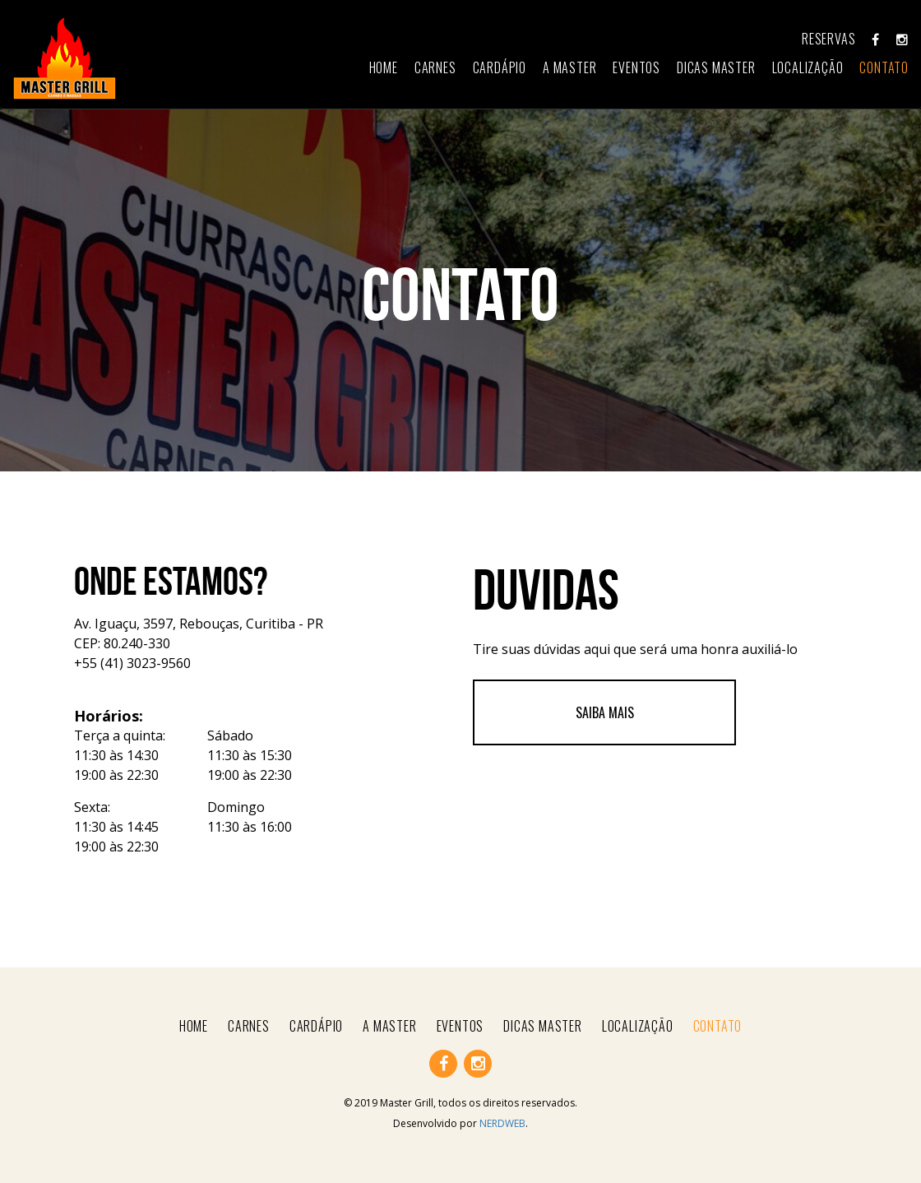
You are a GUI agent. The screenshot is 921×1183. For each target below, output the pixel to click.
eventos (636, 67)
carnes (435, 67)
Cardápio (499, 67)
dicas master (716, 67)
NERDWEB (502, 1123)
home (383, 67)
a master (569, 67)
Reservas (828, 38)
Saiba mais (605, 712)
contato (884, 67)
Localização (808, 67)
